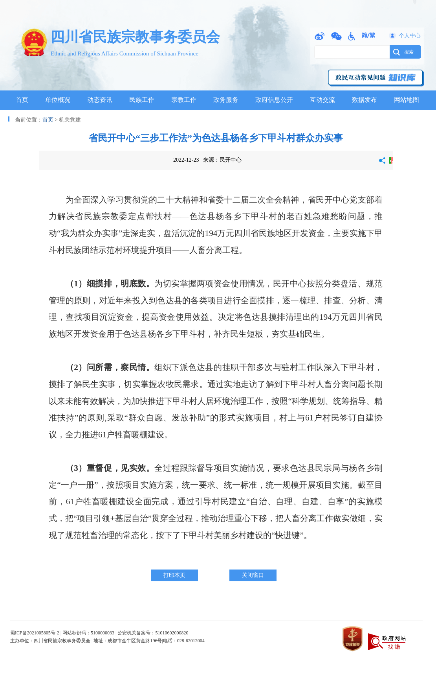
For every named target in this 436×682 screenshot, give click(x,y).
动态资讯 (99, 99)
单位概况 (57, 99)
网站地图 (406, 99)
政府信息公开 (274, 99)
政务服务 (225, 99)
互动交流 (322, 99)
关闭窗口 (253, 575)
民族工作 (141, 99)
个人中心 (410, 36)
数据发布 (364, 99)
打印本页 (174, 575)
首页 (22, 99)
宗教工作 (183, 99)
